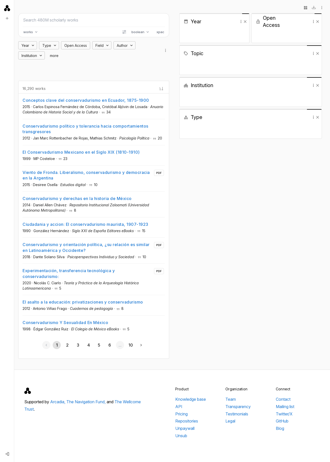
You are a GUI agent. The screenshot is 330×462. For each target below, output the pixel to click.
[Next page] (141, 345)
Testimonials (236, 413)
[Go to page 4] (88, 345)
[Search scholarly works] (93, 20)
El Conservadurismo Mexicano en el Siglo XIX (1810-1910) (81, 152)
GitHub (282, 421)
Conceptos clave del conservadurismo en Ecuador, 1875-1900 (86, 100)
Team (230, 399)
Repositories (186, 421)
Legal (230, 421)
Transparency (238, 406)
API (178, 406)
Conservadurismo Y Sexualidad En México (65, 322)
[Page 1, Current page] (57, 345)
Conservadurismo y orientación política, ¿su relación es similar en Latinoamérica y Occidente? (86, 247)
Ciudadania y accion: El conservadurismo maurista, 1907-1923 (85, 224)
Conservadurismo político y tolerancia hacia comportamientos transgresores (85, 129)
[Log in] (7, 454)
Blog (280, 428)
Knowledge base (190, 399)
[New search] (7, 18)
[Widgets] (306, 8)
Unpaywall (185, 428)
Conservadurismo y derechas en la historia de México (77, 198)
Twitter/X (284, 413)
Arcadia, (58, 401)
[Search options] (124, 31)
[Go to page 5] (99, 345)
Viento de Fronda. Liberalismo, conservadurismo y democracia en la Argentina (86, 175)
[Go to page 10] (130, 345)
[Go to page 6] (109, 345)
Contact (283, 399)
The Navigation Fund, (86, 401)
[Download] (314, 8)
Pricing (181, 413)
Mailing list (285, 406)
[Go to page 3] (78, 345)
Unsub (181, 435)
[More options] (322, 8)
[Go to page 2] (67, 345)
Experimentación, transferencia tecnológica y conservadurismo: (69, 273)
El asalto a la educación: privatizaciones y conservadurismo (83, 302)
